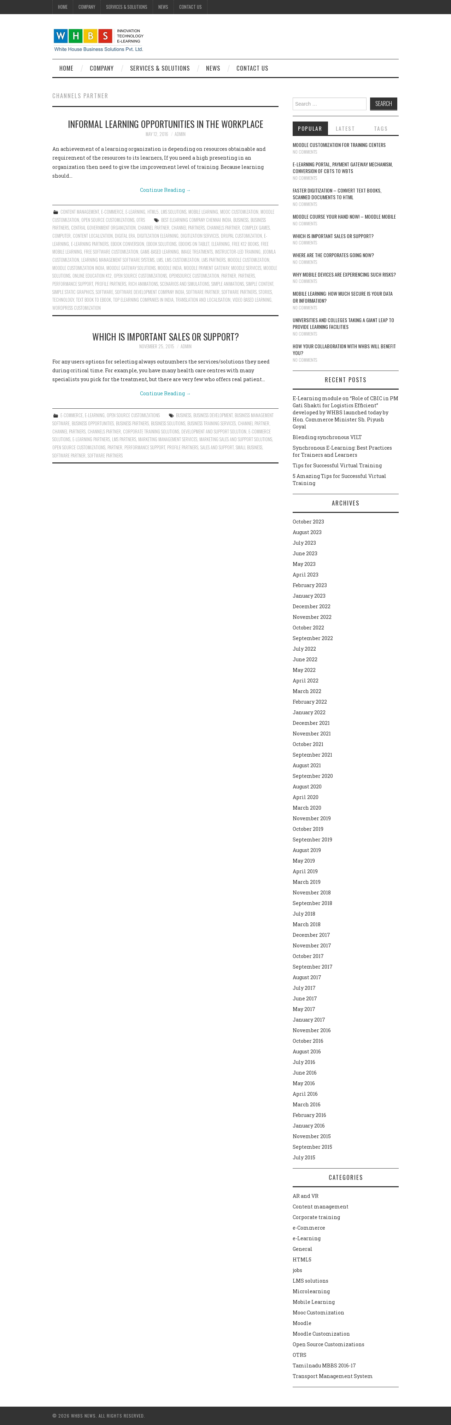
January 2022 (309, 712)
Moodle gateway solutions (131, 268)
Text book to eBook (93, 299)
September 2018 (312, 903)
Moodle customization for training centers (339, 144)
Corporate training (316, 1217)
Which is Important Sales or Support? (165, 336)
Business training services (211, 423)
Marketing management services (167, 439)
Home (63, 7)
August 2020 (307, 786)
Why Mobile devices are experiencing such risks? (344, 274)
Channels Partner (223, 227)
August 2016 (307, 1051)
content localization (93, 235)
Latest (345, 128)
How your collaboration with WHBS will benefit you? (344, 349)
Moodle (302, 1323)
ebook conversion (127, 244)
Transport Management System (333, 1376)
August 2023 (307, 532)
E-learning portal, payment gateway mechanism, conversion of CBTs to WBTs (343, 167)
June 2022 (305, 659)
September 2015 (312, 1146)
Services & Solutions (126, 7)
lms (160, 259)
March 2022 (307, 691)
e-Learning (135, 211)
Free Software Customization (111, 251)
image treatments (197, 251)
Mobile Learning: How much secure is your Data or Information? (343, 297)
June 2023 (305, 553)
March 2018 (307, 924)
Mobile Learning (203, 211)
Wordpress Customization (76, 307)
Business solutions (168, 423)
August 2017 (307, 977)
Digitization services (200, 235)
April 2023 (305, 574)
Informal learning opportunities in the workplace (165, 123)
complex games (256, 227)
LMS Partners (213, 259)
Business (240, 220)
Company (86, 7)
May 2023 (304, 564)
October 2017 (308, 956)
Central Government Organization (103, 227)
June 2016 (305, 1072)
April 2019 (305, 871)
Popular (310, 128)
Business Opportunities (93, 423)
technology (63, 299)
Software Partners (239, 292)
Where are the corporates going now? (333, 255)
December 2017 (311, 935)
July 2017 (304, 988)
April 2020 (305, 797)
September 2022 (313, 638)
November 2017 (312, 945)
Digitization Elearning (157, 235)
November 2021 (312, 733)
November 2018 (312, 892)
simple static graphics (73, 292)
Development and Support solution (213, 431)
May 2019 (304, 860)
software (104, 292)
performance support (72, 283)
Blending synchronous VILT (327, 437)
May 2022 (304, 670)
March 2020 (307, 807)
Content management (79, 211)
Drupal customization (241, 235)
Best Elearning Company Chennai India (196, 220)
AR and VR (305, 1196)
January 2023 (309, 595)
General (302, 1249)
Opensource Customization (194, 275)
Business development (213, 415)
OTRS (140, 220)
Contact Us (190, 7)
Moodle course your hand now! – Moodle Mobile (344, 216)
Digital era (125, 235)
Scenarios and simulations (184, 283)
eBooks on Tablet (193, 244)
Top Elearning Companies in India (143, 299)
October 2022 (308, 627)
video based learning (252, 299)
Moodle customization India (78, 268)
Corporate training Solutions (151, 431)
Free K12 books (245, 244)
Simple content (259, 283)
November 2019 (312, 818)
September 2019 (312, 839)
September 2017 (313, 966)
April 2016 (305, 1093)
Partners (246, 275)
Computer (61, 235)
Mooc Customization (239, 211)
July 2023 (304, 542)
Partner (228, 275)
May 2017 (304, 1009)
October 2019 (308, 829)
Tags (381, 128)
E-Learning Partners (90, 244)
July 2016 (304, 1062)
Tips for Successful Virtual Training (337, 465)
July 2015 (304, 1157)
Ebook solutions (161, 244)
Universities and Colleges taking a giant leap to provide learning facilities (343, 323)
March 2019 (307, 882)
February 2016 (309, 1115)
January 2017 (309, 1019)
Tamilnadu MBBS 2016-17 (324, 1365)
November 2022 (312, 617)
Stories (265, 292)
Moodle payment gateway (206, 268)
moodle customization (248, 259)
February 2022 (310, 701)
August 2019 (307, 850)
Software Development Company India (149, 292)
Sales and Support (217, 447)
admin (180, 134)
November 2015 (312, 1136)
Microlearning (311, 1291)
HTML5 (153, 211)
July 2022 (304, 648)
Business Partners (132, 423)
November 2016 (312, 1030)
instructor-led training (237, 251)
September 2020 (313, 776)
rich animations (143, 283)
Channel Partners (188, 227)
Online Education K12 (92, 275)
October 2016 (308, 1040)
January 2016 (309, 1125)
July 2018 (304, 913)
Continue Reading (165, 190)
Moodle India (170, 268)
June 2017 (305, 998)
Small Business (249, 447)
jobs (297, 1270)
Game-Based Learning (159, 251)
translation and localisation (203, 299)
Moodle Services (246, 268)
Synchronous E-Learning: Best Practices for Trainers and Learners (342, 451)
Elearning (220, 244)
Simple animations (227, 283)
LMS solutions (173, 211)
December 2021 (311, 723)
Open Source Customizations (107, 220)
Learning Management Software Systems (117, 259)
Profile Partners (110, 283)
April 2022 (305, 680)
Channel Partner (153, 227)
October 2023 (308, 521)
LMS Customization (182, 259)
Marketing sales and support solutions (235, 439)
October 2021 (308, 744)
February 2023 (310, 585)
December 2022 (311, 606)
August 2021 (307, 765)
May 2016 (304, 1083)
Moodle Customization (321, 1333)
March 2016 (307, 1104)
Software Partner (202, 292)
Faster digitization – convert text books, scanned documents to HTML (337, 194)
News (163, 7)
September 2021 (312, 754)
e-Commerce (112, 211)
